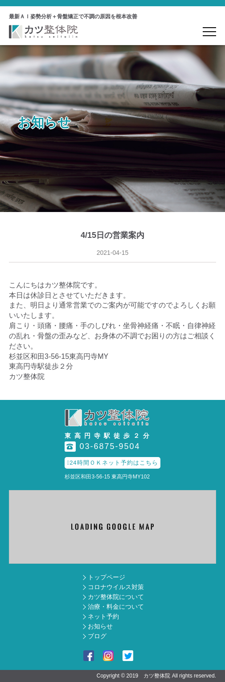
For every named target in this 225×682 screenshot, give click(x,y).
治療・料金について (116, 606)
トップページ (106, 577)
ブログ (97, 636)
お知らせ (100, 626)
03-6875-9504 (102, 446)
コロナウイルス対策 (116, 587)
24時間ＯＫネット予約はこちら (112, 462)
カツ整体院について (116, 596)
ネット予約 (103, 616)
